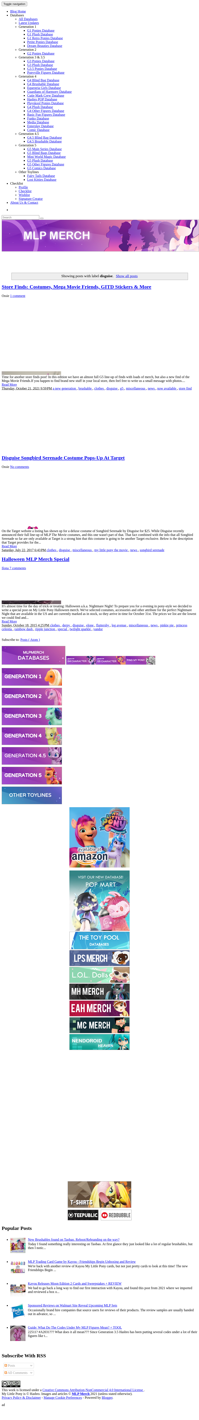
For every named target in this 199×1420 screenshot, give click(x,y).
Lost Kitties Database (41, 179)
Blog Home (18, 11)
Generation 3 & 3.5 (32, 57)
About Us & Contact (24, 202)
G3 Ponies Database (41, 61)
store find (185, 388)
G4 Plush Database (40, 107)
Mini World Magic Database (46, 156)
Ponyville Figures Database (45, 72)
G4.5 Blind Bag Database (44, 137)
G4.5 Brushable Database (44, 141)
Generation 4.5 (29, 134)
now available (167, 388)
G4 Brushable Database (43, 84)
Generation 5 (27, 145)
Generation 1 (27, 26)
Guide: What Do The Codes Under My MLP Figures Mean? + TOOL (75, 1327)
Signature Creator (31, 199)
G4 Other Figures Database (45, 111)
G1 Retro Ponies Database (45, 38)
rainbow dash (24, 629)
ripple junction (45, 629)
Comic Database (38, 130)
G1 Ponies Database (41, 30)
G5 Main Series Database (44, 149)
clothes (99, 388)
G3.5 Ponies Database (42, 69)
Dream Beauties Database (44, 46)
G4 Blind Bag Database (43, 80)
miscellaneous (136, 388)
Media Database (38, 122)
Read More (9, 384)
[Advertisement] (99, 261)
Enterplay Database (40, 126)
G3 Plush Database (40, 65)
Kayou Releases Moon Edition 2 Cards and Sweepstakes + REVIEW (74, 1283)
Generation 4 (27, 76)
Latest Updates (29, 23)
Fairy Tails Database (41, 176)
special (63, 629)
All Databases (28, 19)
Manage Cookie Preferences (63, 1397)
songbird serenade (152, 550)
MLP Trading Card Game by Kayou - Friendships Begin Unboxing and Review (82, 1261)
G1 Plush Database (40, 34)
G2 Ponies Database (41, 53)
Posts (9, 1365)
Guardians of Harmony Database (49, 91)
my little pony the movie (111, 550)
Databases (17, 15)
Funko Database (38, 118)
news (152, 388)
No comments (19, 467)
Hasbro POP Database (42, 99)
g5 (122, 388)
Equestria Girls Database (44, 88)
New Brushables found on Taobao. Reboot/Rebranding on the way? (73, 1239)
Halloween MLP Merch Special (35, 559)
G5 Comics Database (41, 168)
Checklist (16, 183)
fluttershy (103, 625)
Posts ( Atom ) (30, 639)
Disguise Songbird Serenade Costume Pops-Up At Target (63, 458)
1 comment (17, 296)
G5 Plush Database (40, 160)
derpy (66, 625)
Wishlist (24, 195)
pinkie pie (167, 625)
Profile (23, 187)
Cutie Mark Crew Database (45, 95)
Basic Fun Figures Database (46, 114)
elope (90, 625)
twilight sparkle (81, 629)
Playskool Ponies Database (45, 103)
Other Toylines (29, 172)
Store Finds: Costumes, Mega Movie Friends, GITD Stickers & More (76, 287)
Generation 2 (27, 49)
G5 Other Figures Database (45, 164)
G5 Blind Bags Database (44, 153)
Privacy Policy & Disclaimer (21, 1397)
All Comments (16, 1373)
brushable (85, 388)
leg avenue (119, 625)
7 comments (18, 568)
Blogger (107, 1397)
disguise (112, 388)
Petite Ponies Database (42, 42)
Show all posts (127, 276)
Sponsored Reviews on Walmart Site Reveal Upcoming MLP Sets (72, 1305)
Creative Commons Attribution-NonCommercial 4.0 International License (93, 1390)
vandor (98, 629)
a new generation (65, 388)
